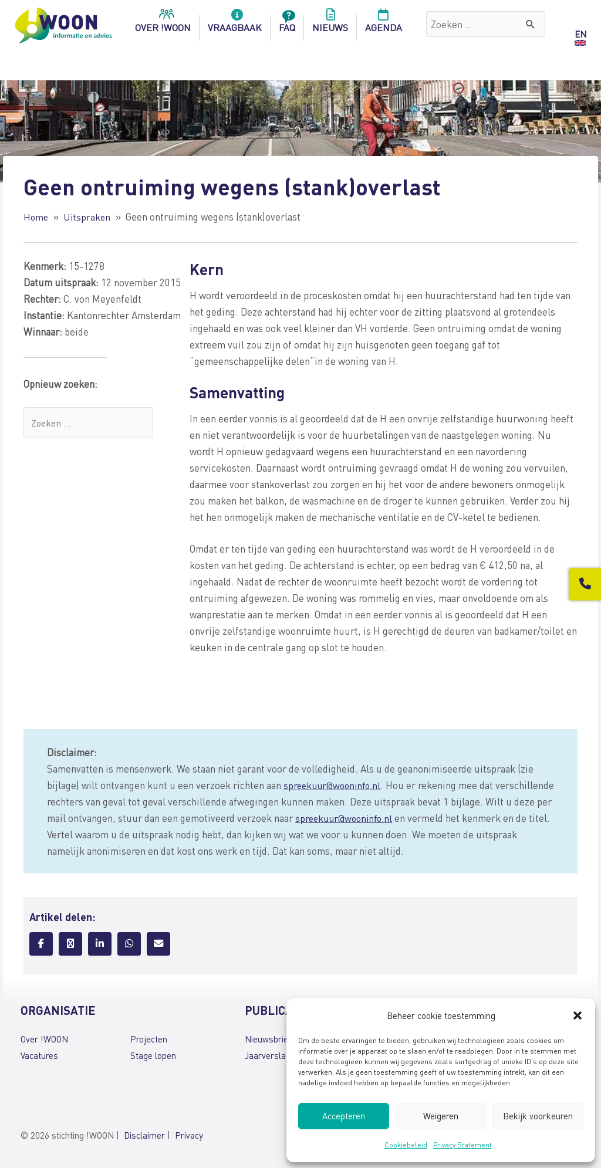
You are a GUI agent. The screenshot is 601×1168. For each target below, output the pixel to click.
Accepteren (343, 1116)
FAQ (287, 24)
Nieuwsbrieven (273, 1039)
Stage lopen (153, 1055)
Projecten (148, 1039)
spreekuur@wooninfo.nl (334, 784)
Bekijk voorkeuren (538, 1116)
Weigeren (440, 1116)
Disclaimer (144, 1135)
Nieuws (330, 24)
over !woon (163, 24)
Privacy (189, 1135)
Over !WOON (44, 1039)
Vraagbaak (235, 24)
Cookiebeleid (405, 1144)
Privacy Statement (462, 1144)
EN (580, 34)
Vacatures (39, 1055)
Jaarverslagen (272, 1055)
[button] (577, 1015)
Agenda (383, 24)
